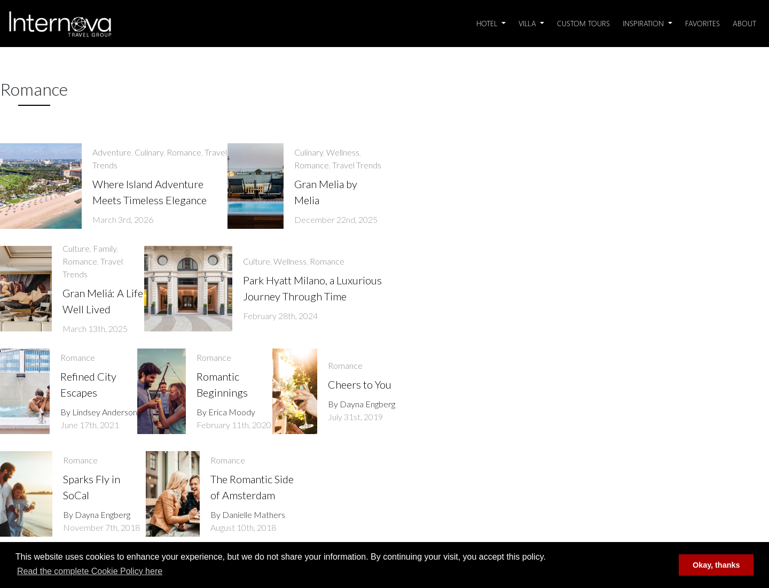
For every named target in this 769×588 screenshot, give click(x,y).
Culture (76, 248)
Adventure (111, 152)
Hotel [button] (487, 23)
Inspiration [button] (644, 23)
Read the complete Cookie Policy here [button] (89, 571)
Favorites (702, 23)
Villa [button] (528, 23)
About (744, 23)
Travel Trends (356, 165)
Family (104, 248)
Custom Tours (583, 23)
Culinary (149, 152)
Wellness (342, 152)
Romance (184, 152)
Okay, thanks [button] (716, 565)
